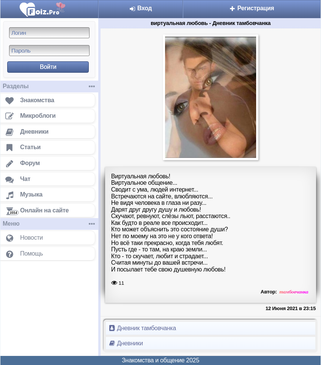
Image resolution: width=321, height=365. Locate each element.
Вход (140, 8)
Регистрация (251, 8)
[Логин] (49, 32)
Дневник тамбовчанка (142, 328)
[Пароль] (49, 50)
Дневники (126, 343)
